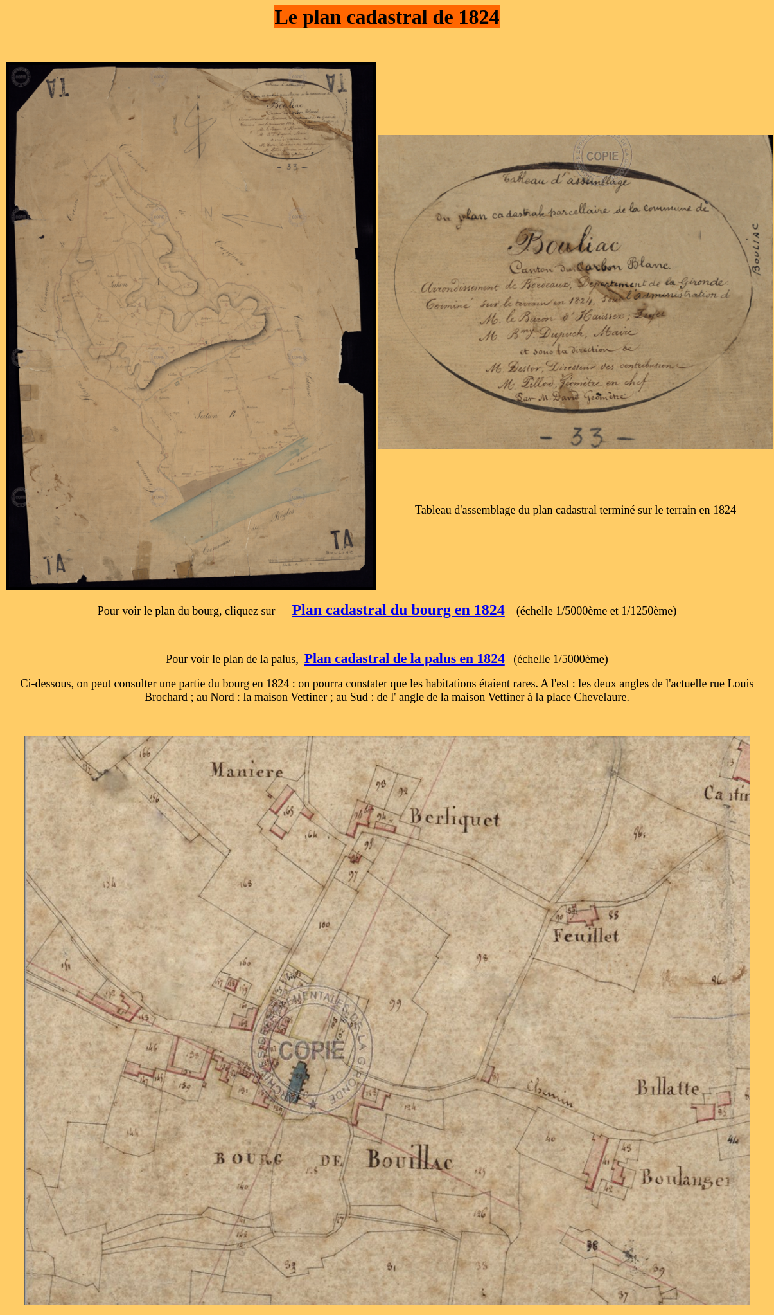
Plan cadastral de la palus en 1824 (404, 658)
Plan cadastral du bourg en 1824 (398, 609)
